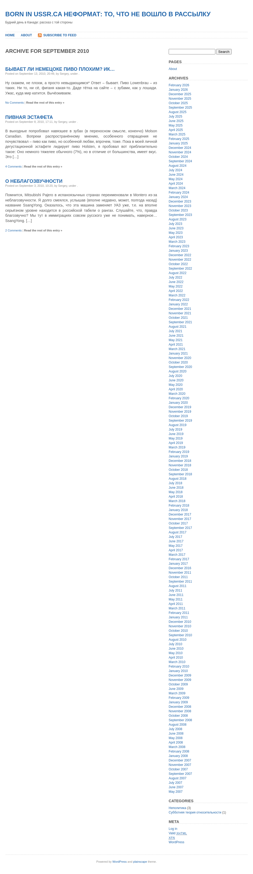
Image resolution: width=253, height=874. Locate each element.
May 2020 (176, 385)
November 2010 (180, 626)
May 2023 (176, 233)
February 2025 (179, 139)
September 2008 (180, 720)
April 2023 (176, 237)
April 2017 (176, 550)
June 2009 (176, 689)
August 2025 (177, 112)
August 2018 (177, 479)
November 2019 (180, 411)
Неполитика (177, 808)
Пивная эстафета (29, 117)
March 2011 (177, 608)
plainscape (140, 861)
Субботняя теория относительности (195, 812)
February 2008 (179, 751)
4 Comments (13, 166)
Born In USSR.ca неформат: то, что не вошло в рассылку (108, 14)
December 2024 (180, 148)
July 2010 (175, 644)
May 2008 (176, 738)
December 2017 (180, 514)
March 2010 (177, 662)
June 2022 (176, 282)
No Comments (14, 102)
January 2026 (178, 90)
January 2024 (178, 197)
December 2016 (180, 568)
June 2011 (176, 595)
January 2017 (178, 563)
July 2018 (175, 483)
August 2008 (177, 724)
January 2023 (178, 250)
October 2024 (178, 157)
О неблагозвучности (33, 181)
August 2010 (177, 639)
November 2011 (180, 572)
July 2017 (175, 537)
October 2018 (178, 470)
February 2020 (179, 398)
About (26, 35)
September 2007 (180, 774)
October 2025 (178, 103)
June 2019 (176, 434)
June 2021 (176, 335)
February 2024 (179, 192)
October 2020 (178, 362)
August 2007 (177, 778)
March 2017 (177, 555)
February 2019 (179, 452)
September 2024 (180, 161)
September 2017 (180, 528)
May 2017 (176, 546)
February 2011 (179, 613)
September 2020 (180, 367)
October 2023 (178, 210)
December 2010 (180, 622)
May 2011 (176, 599)
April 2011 (176, 604)
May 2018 (176, 492)
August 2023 (177, 219)
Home (10, 35)
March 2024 (177, 188)
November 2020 (180, 358)
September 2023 (180, 215)
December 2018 (180, 461)
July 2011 (175, 590)
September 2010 (180, 635)
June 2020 (176, 380)
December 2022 (180, 255)
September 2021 (180, 322)
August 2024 (177, 166)
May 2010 (176, 653)
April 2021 (176, 344)
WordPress (176, 842)
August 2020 (177, 371)
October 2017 (178, 523)
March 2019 (177, 447)
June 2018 (176, 487)
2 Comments (13, 230)
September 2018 (180, 474)
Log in (173, 829)
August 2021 (177, 327)
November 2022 (180, 259)
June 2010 (176, 648)
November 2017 (180, 519)
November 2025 (180, 98)
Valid (178, 833)
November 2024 (180, 152)
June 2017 (176, 541)
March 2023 (177, 242)
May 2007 (176, 792)
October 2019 (178, 416)
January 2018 (178, 510)
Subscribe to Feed (59, 35)
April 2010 (176, 657)
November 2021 (180, 313)
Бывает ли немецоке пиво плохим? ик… (60, 69)
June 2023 (176, 228)
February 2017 (179, 559)
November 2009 (180, 680)
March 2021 (177, 349)
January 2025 (178, 143)
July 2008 (175, 729)
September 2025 (180, 107)
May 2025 (176, 125)
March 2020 (177, 394)
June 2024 (176, 174)
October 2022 (178, 264)
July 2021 (175, 331)
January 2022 (178, 304)
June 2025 (176, 121)
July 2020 (175, 376)
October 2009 (178, 684)
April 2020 (176, 389)
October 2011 (178, 577)
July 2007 (175, 783)
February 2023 (179, 246)
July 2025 (175, 116)
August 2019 (177, 425)
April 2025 (176, 130)
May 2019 (176, 438)
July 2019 (175, 429)
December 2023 (180, 201)
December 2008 (180, 707)
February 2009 (179, 698)
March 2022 (177, 295)
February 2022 (179, 300)
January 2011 (178, 617)
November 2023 (180, 206)
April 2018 (176, 496)
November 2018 (180, 465)
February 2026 (179, 85)
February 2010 (179, 666)
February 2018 (179, 505)
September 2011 (180, 581)
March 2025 (177, 134)
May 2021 (176, 340)
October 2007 (178, 769)
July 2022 (175, 277)
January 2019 (178, 456)
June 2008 (176, 733)
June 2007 (176, 787)
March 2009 (177, 693)
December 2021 (180, 309)
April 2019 (176, 443)
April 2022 (176, 291)
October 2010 (178, 631)
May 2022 (176, 286)
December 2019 (180, 407)
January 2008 (178, 756)
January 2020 (178, 403)
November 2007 (180, 765)
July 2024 (175, 170)
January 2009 (178, 702)
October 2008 (178, 716)
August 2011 (177, 586)
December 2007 (180, 760)
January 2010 (178, 671)
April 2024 (176, 183)
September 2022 (180, 268)
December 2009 (180, 675)
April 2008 (176, 742)
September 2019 (180, 420)
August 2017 (177, 532)
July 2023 (175, 224)
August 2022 (177, 273)
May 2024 (176, 179)
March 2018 (177, 501)
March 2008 (177, 747)
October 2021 (178, 318)
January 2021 (178, 353)
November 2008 (180, 711)
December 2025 (180, 94)
